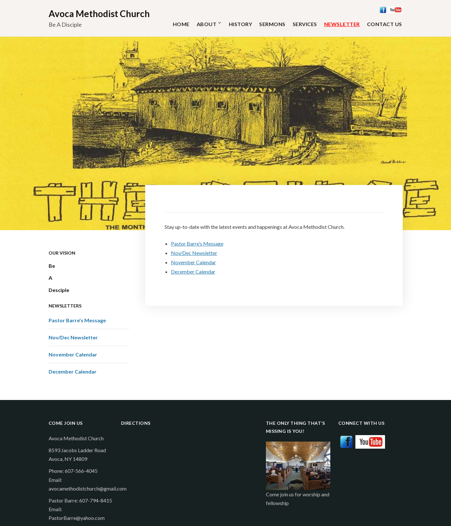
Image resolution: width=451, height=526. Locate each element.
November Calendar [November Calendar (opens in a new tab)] (193, 262)
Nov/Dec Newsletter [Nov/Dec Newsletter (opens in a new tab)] (194, 253)
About (207, 24)
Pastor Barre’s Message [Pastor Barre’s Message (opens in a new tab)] (197, 243)
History (240, 24)
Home (181, 24)
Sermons (272, 24)
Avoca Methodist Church (99, 13)
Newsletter (342, 24)
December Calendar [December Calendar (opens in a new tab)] (193, 271)
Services (305, 24)
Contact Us (384, 24)
